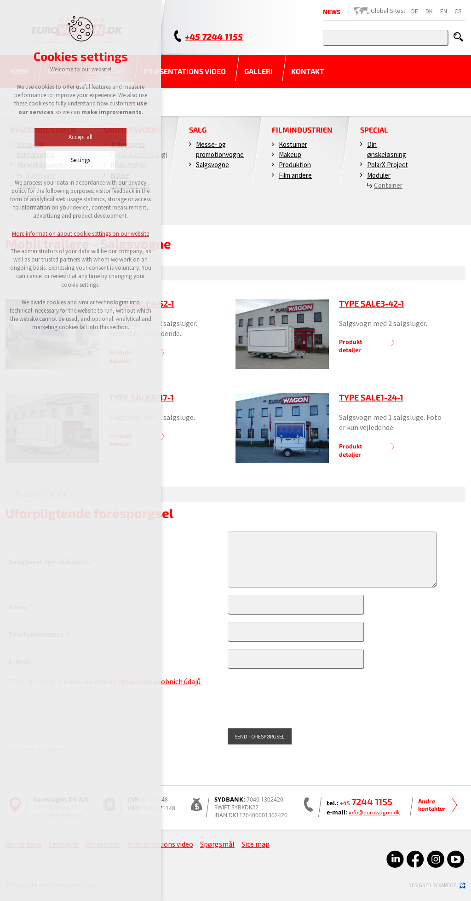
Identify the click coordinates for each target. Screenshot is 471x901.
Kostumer (293, 144)
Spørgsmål (217, 844)
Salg (198, 129)
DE (414, 11)
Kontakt (307, 71)
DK (429, 11)
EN (443, 11)
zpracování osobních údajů (159, 681)
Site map (255, 844)
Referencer (103, 844)
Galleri (258, 71)
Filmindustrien (302, 129)
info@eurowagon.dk (374, 812)
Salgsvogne (212, 164)
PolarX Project (387, 164)
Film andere (295, 175)
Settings (61, 160)
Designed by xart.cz (432, 885)
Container (388, 185)
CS (458, 11)
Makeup (290, 154)
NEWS (332, 11)
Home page (24, 844)
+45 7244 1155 (214, 36)
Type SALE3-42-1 (371, 303)
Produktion (295, 164)
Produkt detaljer (350, 346)
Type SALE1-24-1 (371, 397)
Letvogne (64, 844)
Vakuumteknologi (142, 154)
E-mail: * (22, 661)
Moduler (379, 175)
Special (374, 129)
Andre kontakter (432, 804)
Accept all (62, 137)
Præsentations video (185, 71)
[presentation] (77, 708)
